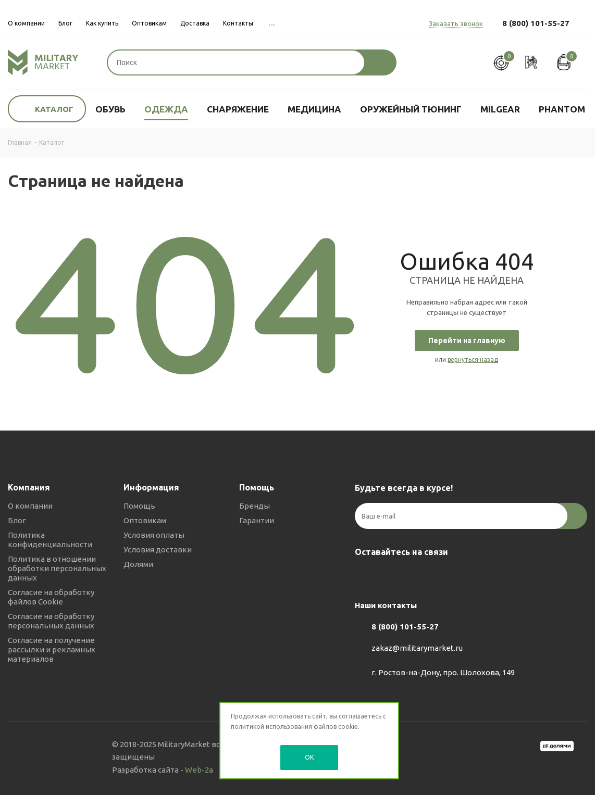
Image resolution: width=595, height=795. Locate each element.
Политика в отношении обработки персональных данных (57, 568)
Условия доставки (157, 549)
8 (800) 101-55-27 (535, 23)
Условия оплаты (153, 535)
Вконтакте (365, 576)
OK (309, 757)
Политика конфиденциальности (50, 540)
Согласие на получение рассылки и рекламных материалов (51, 649)
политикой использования (271, 726)
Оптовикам (144, 520)
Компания (29, 487)
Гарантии (256, 520)
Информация (151, 487)
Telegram (391, 576)
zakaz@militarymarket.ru (417, 648)
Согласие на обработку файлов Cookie (51, 597)
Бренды (254, 505)
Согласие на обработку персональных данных (51, 621)
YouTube (417, 576)
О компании (30, 505)
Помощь (139, 505)
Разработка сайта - (162, 769)
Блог (17, 520)
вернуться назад (473, 359)
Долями (138, 564)
